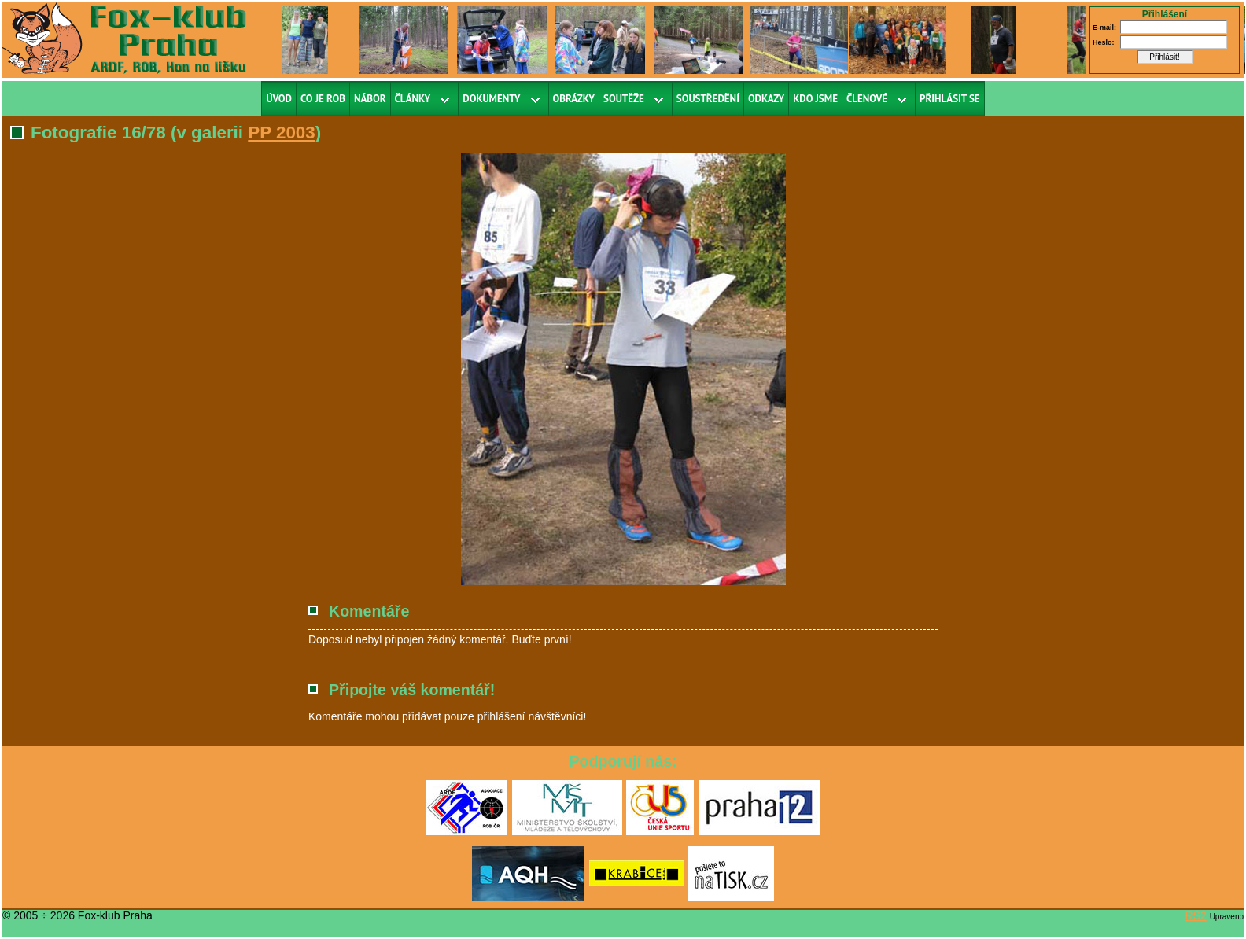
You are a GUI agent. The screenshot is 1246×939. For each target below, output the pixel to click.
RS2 (1196, 915)
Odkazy (766, 98)
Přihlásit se (950, 98)
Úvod (279, 98)
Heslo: (1104, 42)
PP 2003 (281, 132)
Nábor (370, 98)
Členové (866, 98)
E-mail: (1104, 27)
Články (413, 98)
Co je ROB (322, 98)
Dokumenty (491, 98)
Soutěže (623, 98)
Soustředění (707, 98)
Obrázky (574, 98)
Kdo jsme (815, 98)
